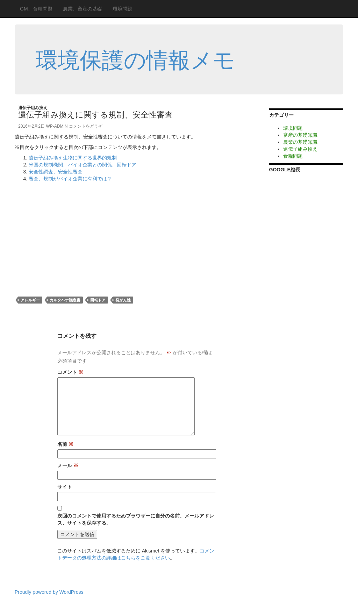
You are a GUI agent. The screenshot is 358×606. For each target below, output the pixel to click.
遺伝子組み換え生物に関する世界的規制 (73, 158)
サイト (64, 487)
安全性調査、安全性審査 (56, 171)
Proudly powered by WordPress (49, 592)
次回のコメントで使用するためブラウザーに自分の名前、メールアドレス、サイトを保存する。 (135, 519)
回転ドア (98, 300)
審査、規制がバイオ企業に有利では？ (70, 178)
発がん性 (123, 300)
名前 (65, 444)
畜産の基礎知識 (300, 135)
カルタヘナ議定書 (65, 300)
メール (67, 465)
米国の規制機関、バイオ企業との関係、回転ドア (82, 164)
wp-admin (56, 126)
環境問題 (122, 9)
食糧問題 (293, 156)
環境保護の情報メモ (135, 60)
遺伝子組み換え (33, 107)
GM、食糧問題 (36, 9)
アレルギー (30, 300)
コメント (70, 372)
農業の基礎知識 (300, 142)
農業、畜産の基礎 (82, 9)
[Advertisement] (73, 235)
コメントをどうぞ (85, 126)
